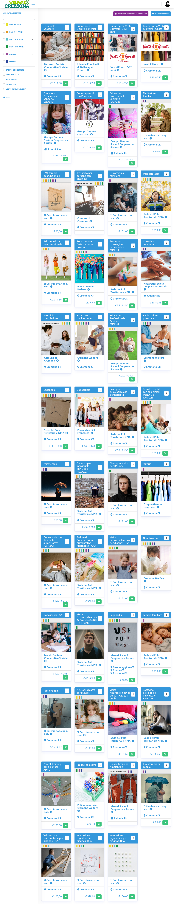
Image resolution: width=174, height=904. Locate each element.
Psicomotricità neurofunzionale (53, 243)
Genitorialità (12, 74)
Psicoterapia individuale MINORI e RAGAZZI (84, 467)
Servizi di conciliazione (51, 317)
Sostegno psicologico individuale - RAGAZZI (150, 694)
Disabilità (11, 84)
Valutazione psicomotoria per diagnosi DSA (53, 838)
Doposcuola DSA (53, 615)
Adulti (11, 54)
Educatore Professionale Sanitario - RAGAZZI (117, 97)
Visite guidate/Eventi (16, 89)
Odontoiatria (150, 538)
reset (6, 97)
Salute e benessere (15, 70)
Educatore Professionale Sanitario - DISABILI (51, 97)
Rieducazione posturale (150, 317)
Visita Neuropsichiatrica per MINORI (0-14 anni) (120, 694)
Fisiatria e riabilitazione (84, 317)
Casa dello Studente (49, 27)
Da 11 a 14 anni (15, 39)
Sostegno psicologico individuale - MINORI (117, 246)
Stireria (147, 464)
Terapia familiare (152, 615)
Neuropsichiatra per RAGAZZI (119, 464)
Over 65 (11, 61)
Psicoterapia (51, 464)
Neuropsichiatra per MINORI (86, 691)
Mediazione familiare (149, 95)
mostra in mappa (160, 13)
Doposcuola (83, 389)
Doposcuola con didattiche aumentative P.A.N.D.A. (53, 541)
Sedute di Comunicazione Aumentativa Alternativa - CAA (86, 541)
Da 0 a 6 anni (13, 24)
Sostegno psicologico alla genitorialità (118, 391)
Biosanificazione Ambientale (119, 765)
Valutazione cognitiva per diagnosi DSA (84, 838)
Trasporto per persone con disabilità (84, 175)
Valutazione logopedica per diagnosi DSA (118, 838)
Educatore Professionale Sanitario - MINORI (117, 320)
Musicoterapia (151, 173)
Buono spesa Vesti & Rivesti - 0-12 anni (120, 28)
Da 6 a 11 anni (14, 32)
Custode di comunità (149, 243)
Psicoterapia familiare (117, 174)
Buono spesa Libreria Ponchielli (87, 27)
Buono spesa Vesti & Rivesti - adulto (153, 27)
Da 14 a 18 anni (15, 46)
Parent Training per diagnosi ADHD (52, 766)
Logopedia (50, 389)
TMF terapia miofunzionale (52, 174)
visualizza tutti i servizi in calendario (131, 13)
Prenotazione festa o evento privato (85, 244)
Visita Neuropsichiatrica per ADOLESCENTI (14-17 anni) (87, 618)
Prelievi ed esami (86, 764)
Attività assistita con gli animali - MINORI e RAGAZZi (152, 393)
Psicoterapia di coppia (151, 765)
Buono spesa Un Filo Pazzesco (86, 95)
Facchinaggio (51, 690)
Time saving (11, 79)
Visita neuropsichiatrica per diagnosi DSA (120, 540)
